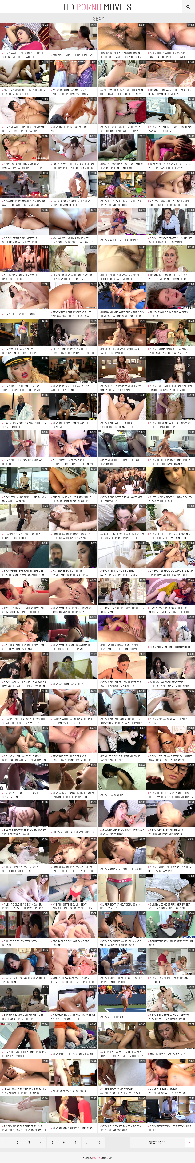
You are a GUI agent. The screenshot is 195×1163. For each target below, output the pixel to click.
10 (99, 1142)
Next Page (171, 1142)
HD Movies (98, 6)
